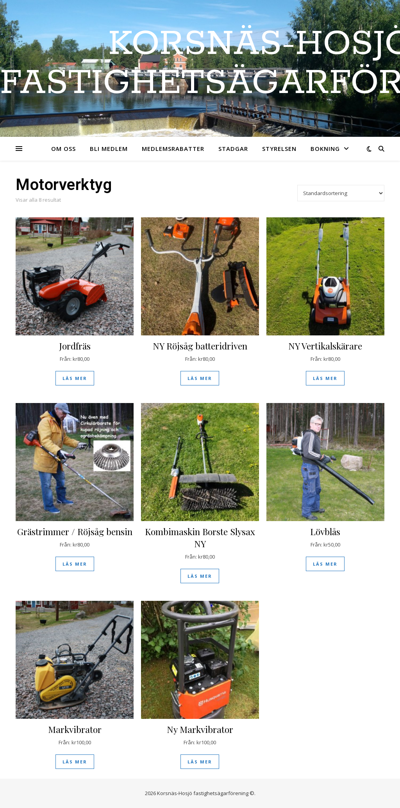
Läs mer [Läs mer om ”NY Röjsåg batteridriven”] (200, 378)
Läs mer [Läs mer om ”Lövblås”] (325, 564)
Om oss (63, 148)
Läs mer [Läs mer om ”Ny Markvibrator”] (200, 762)
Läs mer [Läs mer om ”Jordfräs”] (74, 378)
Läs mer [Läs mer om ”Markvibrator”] (74, 762)
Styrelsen (279, 148)
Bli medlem (109, 148)
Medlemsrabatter (173, 148)
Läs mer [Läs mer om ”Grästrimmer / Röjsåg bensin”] (74, 564)
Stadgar (233, 148)
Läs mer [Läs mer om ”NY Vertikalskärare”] (325, 378)
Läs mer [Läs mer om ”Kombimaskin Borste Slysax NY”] (200, 576)
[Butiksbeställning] (340, 193)
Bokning (325, 148)
